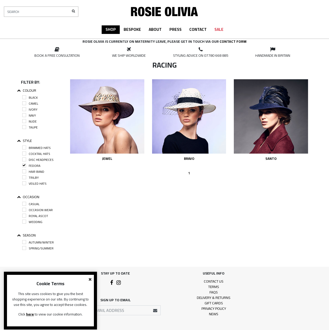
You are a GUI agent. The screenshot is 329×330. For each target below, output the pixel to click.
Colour (26, 90)
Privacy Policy (213, 308)
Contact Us (213, 281)
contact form (233, 41)
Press (175, 29)
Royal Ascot (35, 216)
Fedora (31, 166)
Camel (30, 103)
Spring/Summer (38, 248)
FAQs (214, 292)
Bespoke (132, 29)
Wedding (32, 222)
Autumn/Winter (38, 242)
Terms (213, 286)
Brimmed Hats (36, 148)
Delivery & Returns (213, 297)
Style (24, 141)
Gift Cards (214, 303)
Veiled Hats (34, 183)
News (213, 314)
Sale (218, 29)
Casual (31, 204)
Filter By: (30, 82)
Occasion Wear (37, 210)
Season (26, 235)
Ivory (30, 109)
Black (30, 98)
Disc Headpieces (38, 160)
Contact (198, 29)
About (155, 29)
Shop (111, 29)
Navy (29, 115)
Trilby (30, 178)
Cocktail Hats (36, 154)
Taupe (30, 127)
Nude (29, 121)
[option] (57, 52)
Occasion (28, 197)
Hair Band (33, 172)
